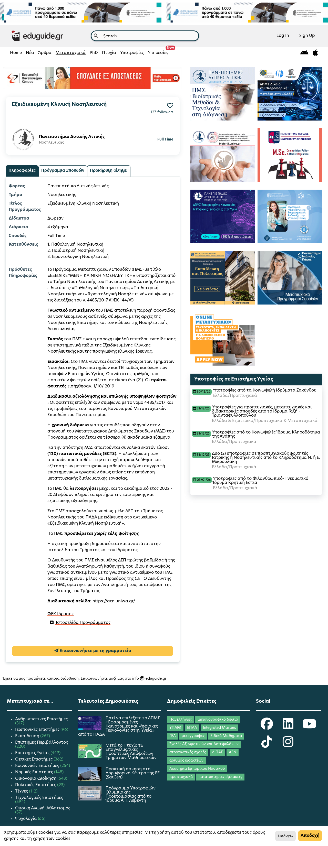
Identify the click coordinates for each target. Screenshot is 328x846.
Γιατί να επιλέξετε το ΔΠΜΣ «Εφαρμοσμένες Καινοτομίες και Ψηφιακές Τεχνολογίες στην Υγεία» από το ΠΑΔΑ (119, 726)
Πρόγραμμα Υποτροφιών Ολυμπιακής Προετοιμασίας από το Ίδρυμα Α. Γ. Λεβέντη (131, 794)
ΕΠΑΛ (192, 728)
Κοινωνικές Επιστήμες (37, 766)
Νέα (30, 53)
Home (16, 53)
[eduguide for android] (304, 53)
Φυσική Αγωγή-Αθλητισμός (42, 808)
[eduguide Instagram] (288, 745)
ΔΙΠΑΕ (217, 752)
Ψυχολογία (26, 819)
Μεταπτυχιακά (71, 53)
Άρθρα (45, 53)
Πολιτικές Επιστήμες (36, 785)
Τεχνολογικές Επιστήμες (39, 798)
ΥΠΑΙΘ (175, 728)
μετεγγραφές (193, 736)
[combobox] (145, 35)
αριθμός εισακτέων (186, 761)
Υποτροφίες (132, 53)
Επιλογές (285, 836)
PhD (94, 53)
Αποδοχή (310, 836)
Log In (282, 36)
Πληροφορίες (22, 171)
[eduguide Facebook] (267, 727)
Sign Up (307, 36)
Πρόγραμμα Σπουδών (62, 171)
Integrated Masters (219, 728)
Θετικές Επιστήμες (34, 759)
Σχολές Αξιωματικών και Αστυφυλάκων (204, 744)
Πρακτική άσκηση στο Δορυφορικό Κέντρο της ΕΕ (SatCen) (133, 773)
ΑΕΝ (232, 752)
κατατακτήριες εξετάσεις (220, 777)
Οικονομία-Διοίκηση (36, 779)
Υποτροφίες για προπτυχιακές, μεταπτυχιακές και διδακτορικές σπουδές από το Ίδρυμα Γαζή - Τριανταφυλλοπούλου (262, 411)
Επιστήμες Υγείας (32, 753)
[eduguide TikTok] (266, 745)
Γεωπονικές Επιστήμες (37, 730)
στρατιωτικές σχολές (187, 752)
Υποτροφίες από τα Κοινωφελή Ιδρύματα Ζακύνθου (264, 390)
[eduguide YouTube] (309, 727)
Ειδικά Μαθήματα (226, 736)
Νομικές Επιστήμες (34, 772)
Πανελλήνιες (180, 720)
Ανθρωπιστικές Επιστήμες (41, 719)
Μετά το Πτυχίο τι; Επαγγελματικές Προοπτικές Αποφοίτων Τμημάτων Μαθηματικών (131, 752)
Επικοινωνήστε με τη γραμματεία (92, 650)
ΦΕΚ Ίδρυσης (60, 614)
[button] (170, 105)
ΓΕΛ (172, 736)
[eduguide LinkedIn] (288, 727)
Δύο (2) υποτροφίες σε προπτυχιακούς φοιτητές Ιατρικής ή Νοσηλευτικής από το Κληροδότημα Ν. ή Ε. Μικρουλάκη (266, 458)
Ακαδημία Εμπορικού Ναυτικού (197, 769)
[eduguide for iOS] (315, 53)
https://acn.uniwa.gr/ (114, 601)
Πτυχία (109, 53)
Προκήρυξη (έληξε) (109, 171)
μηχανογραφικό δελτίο (218, 720)
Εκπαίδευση (27, 736)
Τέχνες (22, 791)
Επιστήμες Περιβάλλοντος (41, 743)
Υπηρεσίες (159, 51)
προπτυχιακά (181, 777)
